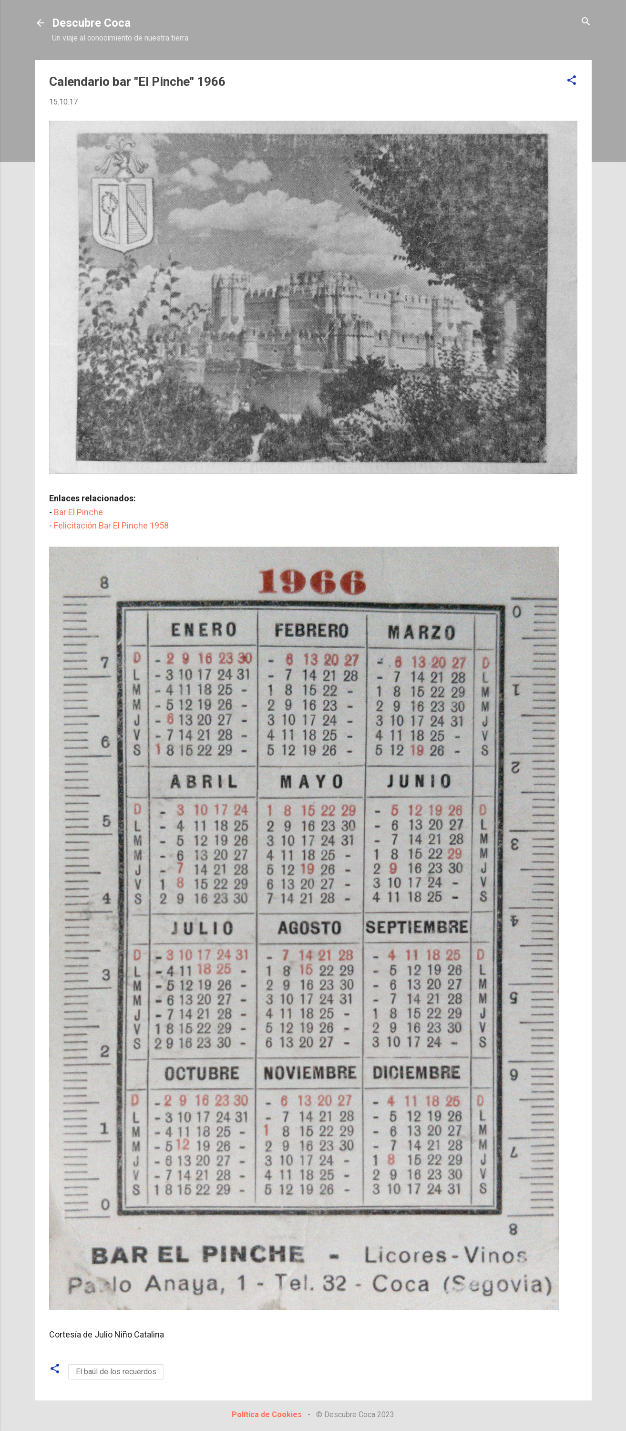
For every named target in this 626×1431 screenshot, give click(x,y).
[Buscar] (586, 22)
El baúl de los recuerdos (116, 1371)
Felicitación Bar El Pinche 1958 (112, 525)
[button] (571, 80)
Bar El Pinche (78, 512)
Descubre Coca (91, 23)
